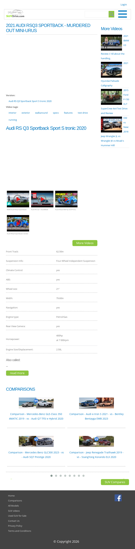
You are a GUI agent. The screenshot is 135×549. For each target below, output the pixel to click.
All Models (13, 505)
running (13, 119)
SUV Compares (115, 482)
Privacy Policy (15, 525)
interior (12, 112)
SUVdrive (17, 14)
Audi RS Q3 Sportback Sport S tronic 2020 (30, 101)
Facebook (118, 497)
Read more (19, 373)
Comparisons (15, 500)
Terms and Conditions (19, 530)
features (68, 112)
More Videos (85, 243)
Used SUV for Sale (17, 515)
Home (11, 495)
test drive (83, 112)
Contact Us (14, 520)
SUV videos (14, 510)
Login (124, 4)
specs (56, 112)
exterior (26, 112)
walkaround (41, 112)
